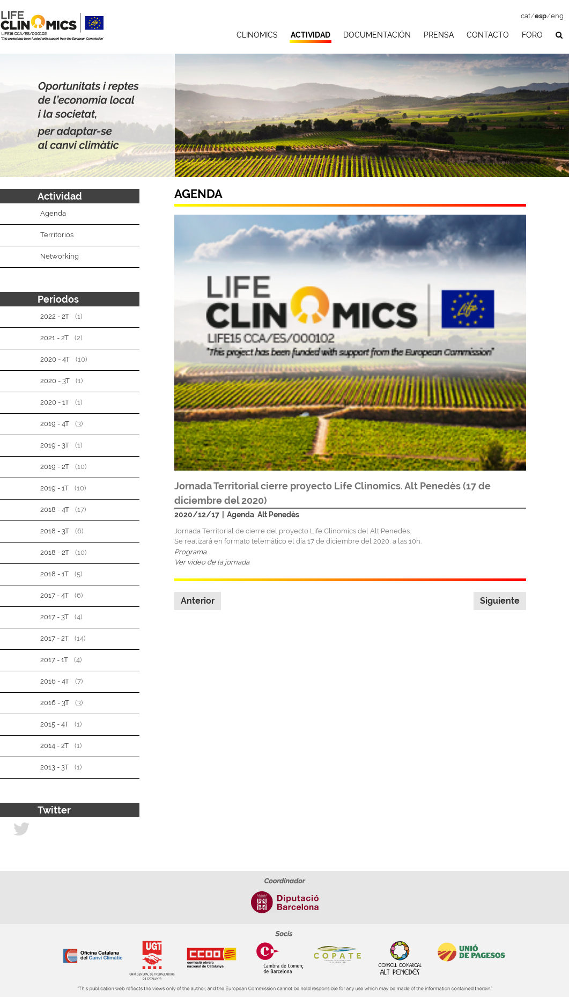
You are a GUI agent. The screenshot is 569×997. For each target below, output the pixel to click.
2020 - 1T (54, 402)
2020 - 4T (55, 359)
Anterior (198, 601)
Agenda (240, 514)
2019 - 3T (54, 445)
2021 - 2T (54, 338)
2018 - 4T (54, 509)
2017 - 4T (54, 595)
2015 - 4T (54, 724)
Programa (190, 552)
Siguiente (500, 601)
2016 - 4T (54, 681)
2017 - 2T (54, 638)
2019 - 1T (54, 488)
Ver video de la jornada (211, 562)
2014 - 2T (54, 746)
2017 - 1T (54, 660)
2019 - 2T (54, 467)
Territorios (56, 235)
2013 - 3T (54, 767)
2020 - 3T (55, 381)
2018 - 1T (54, 574)
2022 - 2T (54, 316)
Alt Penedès (278, 514)
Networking (59, 256)
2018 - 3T (54, 531)
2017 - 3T (54, 617)
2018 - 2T (54, 552)
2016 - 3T (54, 703)
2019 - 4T (54, 424)
